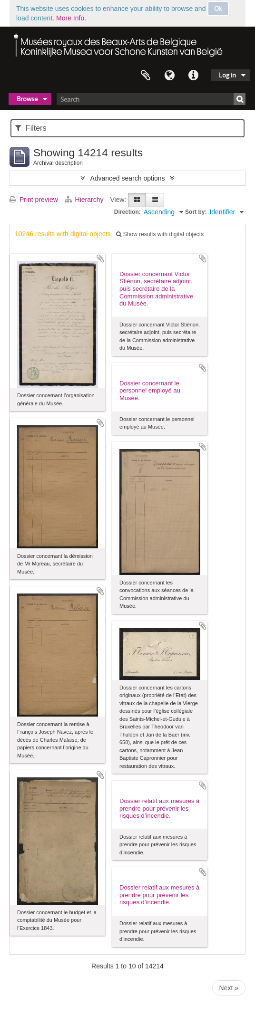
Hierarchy (85, 199)
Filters (30, 128)
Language (169, 75)
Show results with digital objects (160, 234)
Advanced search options (127, 178)
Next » (228, 988)
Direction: (127, 212)
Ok (218, 8)
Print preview (34, 199)
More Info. (71, 18)
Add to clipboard (100, 258)
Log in (227, 75)
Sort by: (195, 212)
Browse (27, 99)
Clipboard (145, 75)
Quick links (193, 75)
